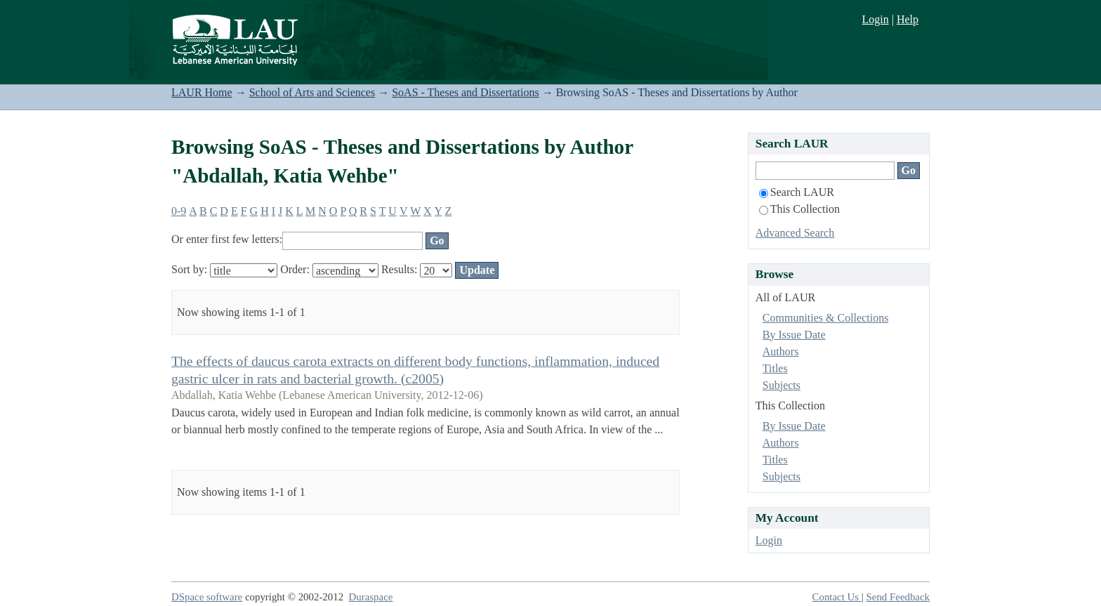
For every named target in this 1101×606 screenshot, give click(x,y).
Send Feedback (898, 596)
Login (875, 19)
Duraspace (371, 596)
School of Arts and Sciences (312, 92)
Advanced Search (795, 233)
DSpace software (206, 596)
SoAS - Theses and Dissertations (465, 92)
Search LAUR (796, 192)
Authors (781, 351)
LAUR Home (201, 92)
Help (907, 19)
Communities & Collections (826, 318)
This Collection (799, 209)
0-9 (178, 211)
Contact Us (837, 596)
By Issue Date (794, 335)
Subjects (781, 385)
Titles (775, 368)
